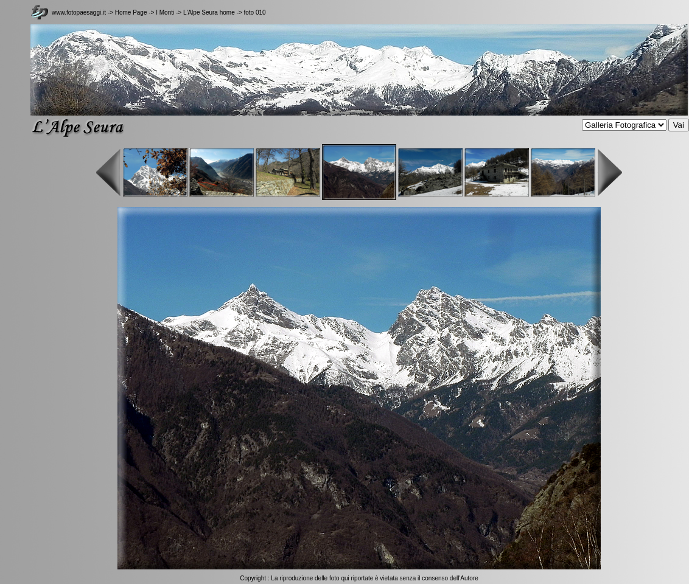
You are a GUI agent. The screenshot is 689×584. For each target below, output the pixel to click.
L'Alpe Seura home (209, 12)
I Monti (165, 12)
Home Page (131, 12)
